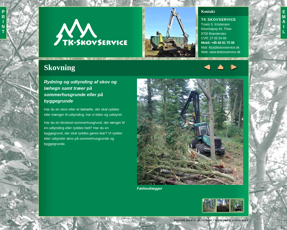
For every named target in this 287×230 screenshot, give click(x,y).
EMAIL (283, 22)
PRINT (3, 22)
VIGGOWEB (223, 220)
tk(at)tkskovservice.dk (224, 47)
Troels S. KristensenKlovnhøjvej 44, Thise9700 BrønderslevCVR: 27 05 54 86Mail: (218, 33)
